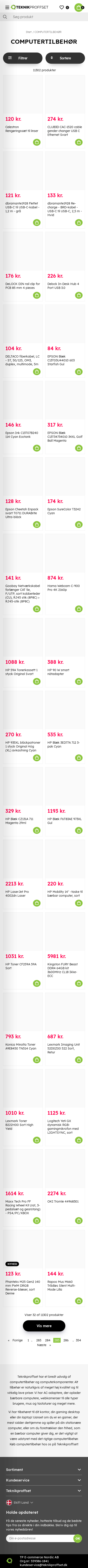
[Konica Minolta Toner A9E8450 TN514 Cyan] (23, 1012)
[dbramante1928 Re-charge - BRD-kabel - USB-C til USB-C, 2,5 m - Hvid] (65, 171)
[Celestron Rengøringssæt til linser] (23, 94)
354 (78, 1340)
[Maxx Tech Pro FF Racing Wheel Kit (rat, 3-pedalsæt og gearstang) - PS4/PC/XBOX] (23, 1169)
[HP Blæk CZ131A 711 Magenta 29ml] (23, 786)
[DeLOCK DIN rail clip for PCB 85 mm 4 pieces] (23, 251)
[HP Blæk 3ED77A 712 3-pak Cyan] (65, 710)
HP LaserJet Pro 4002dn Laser (17, 894)
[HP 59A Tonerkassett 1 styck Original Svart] (23, 637)
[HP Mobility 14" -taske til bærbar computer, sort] (65, 859)
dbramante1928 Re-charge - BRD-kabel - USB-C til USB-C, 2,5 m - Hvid (64, 209)
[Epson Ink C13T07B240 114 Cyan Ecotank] (23, 400)
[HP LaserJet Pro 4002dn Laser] (23, 859)
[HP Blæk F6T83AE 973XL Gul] (65, 786)
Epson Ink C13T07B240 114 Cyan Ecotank (21, 435)
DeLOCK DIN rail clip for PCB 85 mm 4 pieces (22, 286)
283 (38, 1340)
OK (77, 1538)
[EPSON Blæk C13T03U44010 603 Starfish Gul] (65, 324)
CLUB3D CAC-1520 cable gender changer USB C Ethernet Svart (64, 131)
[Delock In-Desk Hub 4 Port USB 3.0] (65, 251)
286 (66, 1340)
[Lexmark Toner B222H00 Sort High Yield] (23, 1088)
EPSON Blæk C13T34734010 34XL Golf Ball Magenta (64, 437)
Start (28, 32)
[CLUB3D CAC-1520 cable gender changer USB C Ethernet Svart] (65, 94)
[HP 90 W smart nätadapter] (65, 637)
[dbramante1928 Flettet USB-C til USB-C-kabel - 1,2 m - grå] (23, 171)
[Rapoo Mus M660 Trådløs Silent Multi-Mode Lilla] (65, 1249)
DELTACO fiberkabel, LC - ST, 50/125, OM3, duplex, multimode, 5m (22, 360)
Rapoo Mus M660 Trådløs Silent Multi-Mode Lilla (61, 1285)
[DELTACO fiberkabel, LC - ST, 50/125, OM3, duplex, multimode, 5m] (23, 324)
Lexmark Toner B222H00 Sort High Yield (19, 1125)
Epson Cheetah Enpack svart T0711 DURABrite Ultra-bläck (21, 513)
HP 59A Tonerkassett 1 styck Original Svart (21, 672)
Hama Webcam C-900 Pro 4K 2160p (63, 588)
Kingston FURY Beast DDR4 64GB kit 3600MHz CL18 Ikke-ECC (62, 970)
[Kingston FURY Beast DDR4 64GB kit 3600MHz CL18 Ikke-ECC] (65, 932)
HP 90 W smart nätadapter (58, 672)
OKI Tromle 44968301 (63, 1201)
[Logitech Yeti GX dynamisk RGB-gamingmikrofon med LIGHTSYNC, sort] (65, 1088)
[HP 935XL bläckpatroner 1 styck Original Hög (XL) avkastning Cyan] (23, 710)
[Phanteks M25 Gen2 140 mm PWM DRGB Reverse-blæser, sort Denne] (23, 1249)
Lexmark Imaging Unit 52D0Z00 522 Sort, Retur (63, 1048)
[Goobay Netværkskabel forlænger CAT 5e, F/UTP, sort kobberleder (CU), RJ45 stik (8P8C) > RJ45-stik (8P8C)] (23, 553)
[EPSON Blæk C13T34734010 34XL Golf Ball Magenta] (65, 400)
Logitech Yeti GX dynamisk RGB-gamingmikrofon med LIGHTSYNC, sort (63, 1127)
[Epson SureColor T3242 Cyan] (65, 477)
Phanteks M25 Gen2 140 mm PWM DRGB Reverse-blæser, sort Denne (22, 1287)
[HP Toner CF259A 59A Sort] (23, 932)
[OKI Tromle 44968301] (65, 1169)
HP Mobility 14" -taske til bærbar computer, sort (65, 894)
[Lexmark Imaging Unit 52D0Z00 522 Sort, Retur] (65, 1012)
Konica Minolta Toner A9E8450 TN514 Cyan (20, 1046)
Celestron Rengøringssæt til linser (21, 129)
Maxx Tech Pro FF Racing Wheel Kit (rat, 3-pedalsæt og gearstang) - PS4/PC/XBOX (22, 1207)
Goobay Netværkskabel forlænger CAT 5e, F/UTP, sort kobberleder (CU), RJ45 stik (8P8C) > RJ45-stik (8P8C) (22, 593)
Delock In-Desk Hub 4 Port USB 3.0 (63, 286)
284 (47, 1340)
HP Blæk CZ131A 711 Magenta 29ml (19, 821)
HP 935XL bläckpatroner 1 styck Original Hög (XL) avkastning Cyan (22, 746)
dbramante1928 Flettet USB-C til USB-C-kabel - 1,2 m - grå (22, 207)
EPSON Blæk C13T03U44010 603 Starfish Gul (61, 360)
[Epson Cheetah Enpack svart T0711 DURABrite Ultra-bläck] (23, 477)
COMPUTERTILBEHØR (48, 32)
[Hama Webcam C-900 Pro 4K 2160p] (65, 553)
